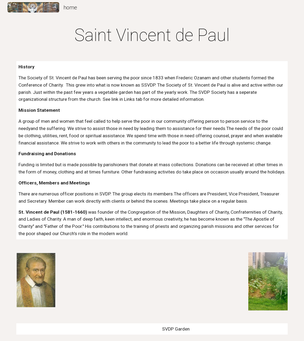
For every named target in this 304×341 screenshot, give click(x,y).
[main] (152, 35)
